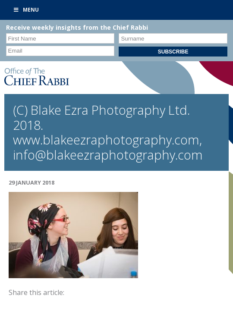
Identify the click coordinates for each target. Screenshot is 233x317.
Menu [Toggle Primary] (26, 9)
